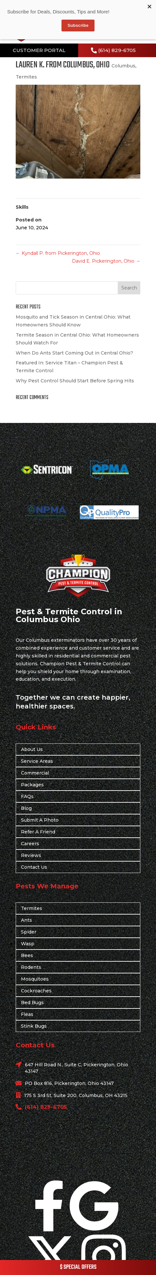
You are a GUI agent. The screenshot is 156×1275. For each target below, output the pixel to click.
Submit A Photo (40, 820)
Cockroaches (36, 991)
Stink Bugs (34, 1026)
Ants (26, 920)
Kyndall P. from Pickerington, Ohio (58, 253)
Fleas (27, 1014)
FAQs (27, 796)
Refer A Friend (38, 832)
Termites (26, 77)
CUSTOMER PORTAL (39, 50)
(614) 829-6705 (117, 50)
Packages (32, 785)
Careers (30, 844)
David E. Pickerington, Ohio (106, 261)
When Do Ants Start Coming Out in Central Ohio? (74, 353)
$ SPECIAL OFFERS (78, 1267)
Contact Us (34, 867)
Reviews (31, 855)
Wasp (27, 944)
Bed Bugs (32, 1002)
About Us (32, 749)
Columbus (123, 66)
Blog (26, 808)
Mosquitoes (35, 979)
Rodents (31, 967)
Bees (27, 955)
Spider (28, 932)
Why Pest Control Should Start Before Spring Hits (75, 381)
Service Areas (37, 761)
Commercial (35, 773)
